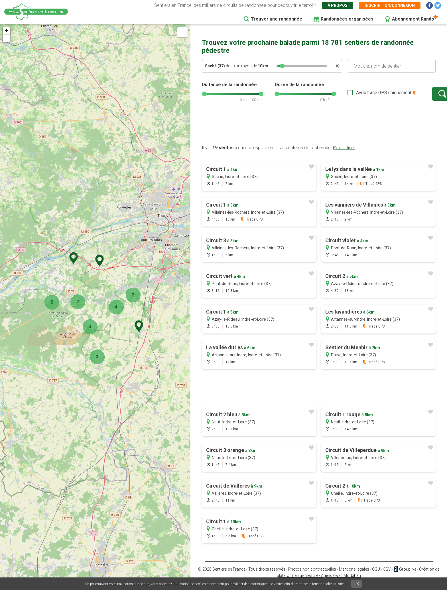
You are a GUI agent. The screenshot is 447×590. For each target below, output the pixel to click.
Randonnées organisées (347, 19)
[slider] (282, 66)
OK (356, 583)
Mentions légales (354, 575)
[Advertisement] (319, 132)
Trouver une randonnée (276, 19)
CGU (376, 575)
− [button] (6, 38)
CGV (387, 575)
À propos (338, 5)
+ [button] (6, 30)
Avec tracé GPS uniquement (365, 95)
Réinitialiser (344, 153)
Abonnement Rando (413, 19)
